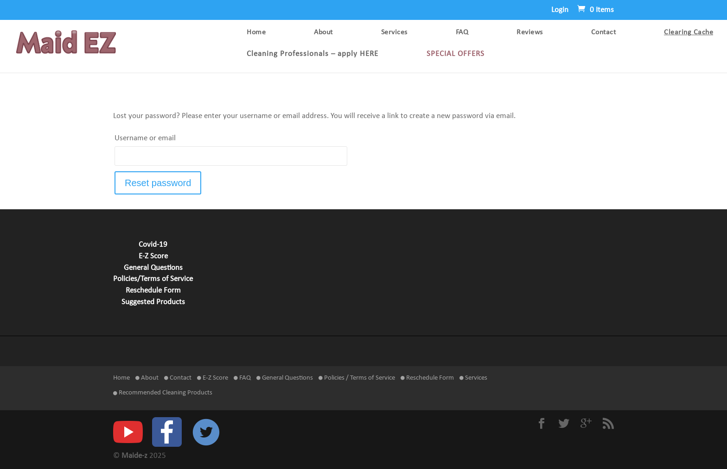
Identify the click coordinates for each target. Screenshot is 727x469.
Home (256, 32)
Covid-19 (153, 245)
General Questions (153, 268)
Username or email (145, 138)
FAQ (462, 32)
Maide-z (134, 456)
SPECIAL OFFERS (456, 54)
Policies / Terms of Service (357, 378)
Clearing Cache (688, 32)
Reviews (530, 32)
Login (559, 10)
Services (394, 32)
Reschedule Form (153, 290)
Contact (603, 32)
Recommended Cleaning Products (162, 392)
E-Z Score (153, 256)
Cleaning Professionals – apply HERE (312, 54)
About (323, 32)
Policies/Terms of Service (153, 279)
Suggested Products (153, 302)
